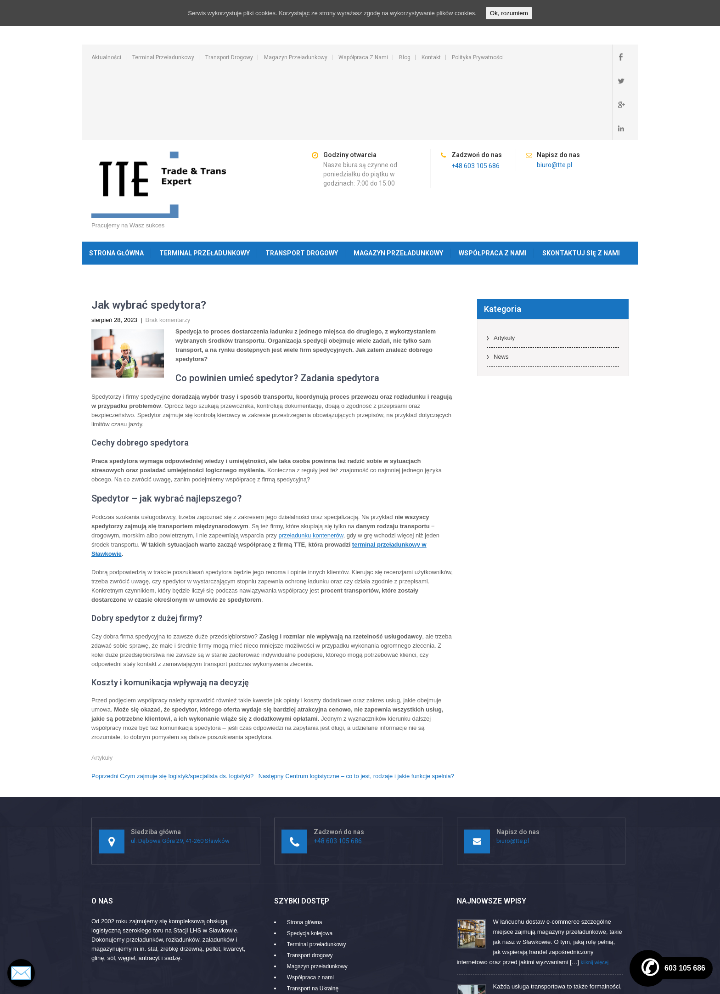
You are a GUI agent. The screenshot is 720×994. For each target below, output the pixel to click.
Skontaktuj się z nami (581, 181)
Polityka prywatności (478, 57)
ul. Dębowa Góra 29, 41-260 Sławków (180, 769)
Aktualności (106, 57)
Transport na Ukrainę (312, 917)
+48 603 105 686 (475, 94)
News (501, 285)
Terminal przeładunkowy (163, 57)
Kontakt (431, 57)
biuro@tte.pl (554, 93)
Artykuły (101, 686)
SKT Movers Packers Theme (590, 982)
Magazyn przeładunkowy (295, 57)
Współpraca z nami (363, 57)
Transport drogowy (229, 57)
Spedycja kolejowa (309, 861)
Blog (405, 57)
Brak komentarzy (168, 248)
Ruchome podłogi (308, 928)
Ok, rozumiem (509, 13)
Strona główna (116, 181)
